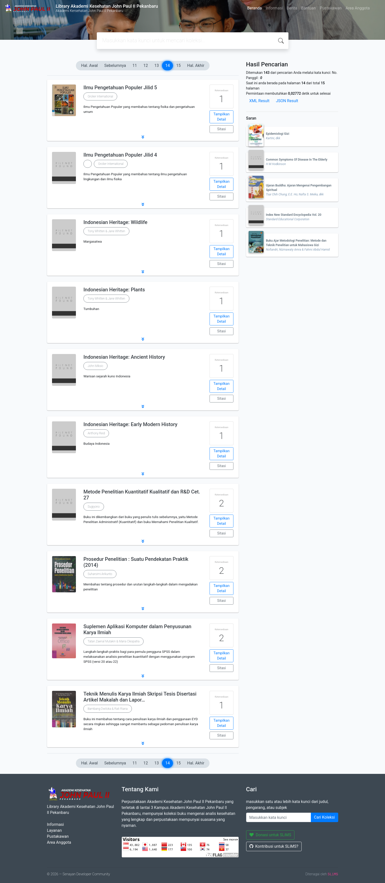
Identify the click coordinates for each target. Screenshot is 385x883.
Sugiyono (94, 506)
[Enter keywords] (278, 817)
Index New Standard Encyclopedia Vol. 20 (294, 215)
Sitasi (221, 129)
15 (178, 65)
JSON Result (287, 100)
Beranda (254, 8)
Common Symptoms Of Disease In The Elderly (297, 159)
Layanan (54, 830)
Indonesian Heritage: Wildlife (115, 222)
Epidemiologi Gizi (277, 133)
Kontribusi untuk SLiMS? (273, 846)
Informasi (274, 8)
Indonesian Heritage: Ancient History (124, 357)
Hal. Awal (89, 65)
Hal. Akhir (195, 65)
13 (156, 65)
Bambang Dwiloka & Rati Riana (107, 708)
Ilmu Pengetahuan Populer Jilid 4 (120, 155)
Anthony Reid (96, 433)
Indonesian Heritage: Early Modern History (130, 424)
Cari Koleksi (324, 817)
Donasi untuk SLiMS (270, 835)
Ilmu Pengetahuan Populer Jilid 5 (120, 87)
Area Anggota (358, 8)
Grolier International (100, 96)
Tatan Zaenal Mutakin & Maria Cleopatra (113, 641)
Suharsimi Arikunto (100, 574)
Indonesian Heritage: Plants (114, 290)
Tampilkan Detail (222, 116)
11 (134, 65)
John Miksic (95, 366)
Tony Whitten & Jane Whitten (106, 231)
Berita (292, 8)
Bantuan (308, 8)
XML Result (259, 100)
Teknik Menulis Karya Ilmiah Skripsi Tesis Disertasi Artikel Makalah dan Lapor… (139, 697)
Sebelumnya (115, 65)
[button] (143, 137)
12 (145, 65)
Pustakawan (330, 8)
